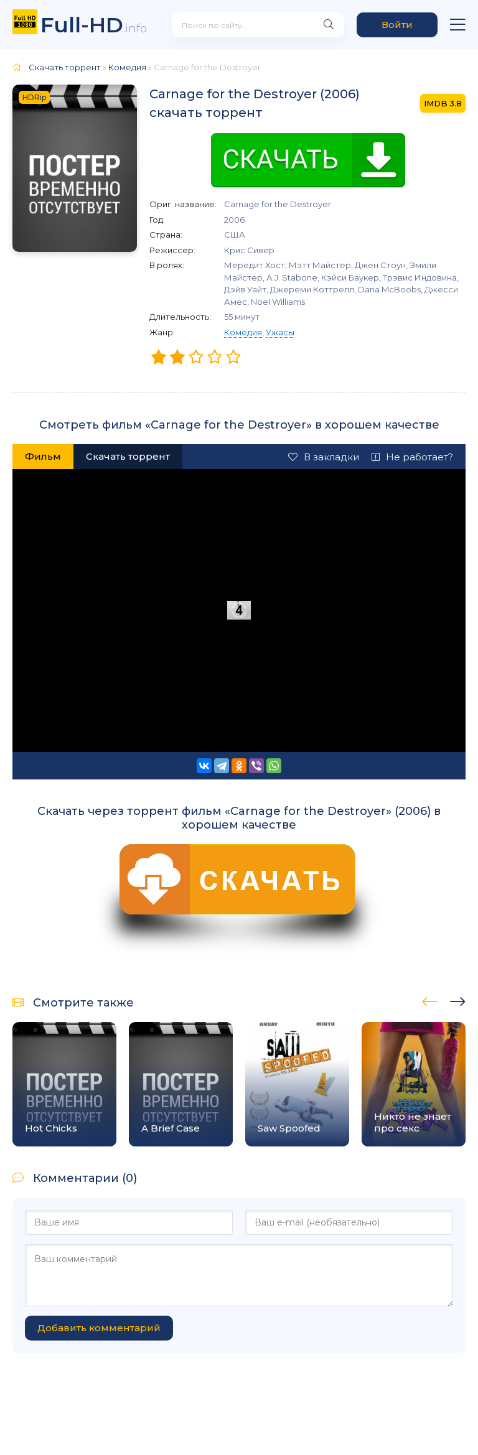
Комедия (243, 332)
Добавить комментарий (99, 1328)
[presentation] (430, 999)
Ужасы (280, 332)
